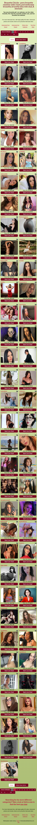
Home (12, 39)
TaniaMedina (4, 630)
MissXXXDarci (23, 500)
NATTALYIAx (22, 738)
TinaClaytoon (4, 304)
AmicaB (3, 130)
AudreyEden (4, 391)
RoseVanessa (4, 761)
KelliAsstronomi (23, 65)
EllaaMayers (4, 412)
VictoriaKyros (22, 369)
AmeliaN (21, 260)
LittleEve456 (4, 435)
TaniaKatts (3, 239)
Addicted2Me (4, 174)
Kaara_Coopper (5, 326)
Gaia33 (2, 477)
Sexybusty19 (4, 673)
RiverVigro (22, 608)
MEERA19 (21, 130)
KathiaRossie (22, 477)
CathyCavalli (4, 608)
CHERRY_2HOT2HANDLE (7, 195)
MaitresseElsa (22, 673)
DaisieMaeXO (22, 717)
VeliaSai (3, 738)
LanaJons (3, 369)
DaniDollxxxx (4, 587)
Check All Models (6, 31)
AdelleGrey (22, 239)
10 (4, 34)
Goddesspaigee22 (5, 43)
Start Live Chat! (9, 62)
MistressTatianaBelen (24, 412)
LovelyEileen (22, 43)
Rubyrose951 (4, 260)
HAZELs (3, 282)
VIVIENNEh (22, 151)
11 (7, 34)
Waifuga (3, 696)
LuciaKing (3, 65)
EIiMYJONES (4, 565)
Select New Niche (21, 39)
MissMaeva (3, 151)
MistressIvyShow (23, 217)
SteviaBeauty (4, 456)
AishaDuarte (22, 696)
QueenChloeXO (23, 195)
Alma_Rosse (22, 304)
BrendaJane (22, 587)
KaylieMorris (22, 86)
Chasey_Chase (23, 174)
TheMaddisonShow (6, 717)
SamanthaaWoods (24, 435)
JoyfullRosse (22, 652)
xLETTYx (3, 217)
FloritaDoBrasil (23, 630)
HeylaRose (22, 326)
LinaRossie (3, 652)
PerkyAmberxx (23, 282)
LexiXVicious (4, 347)
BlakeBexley (22, 565)
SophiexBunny (23, 521)
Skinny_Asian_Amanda (7, 86)
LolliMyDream (4, 108)
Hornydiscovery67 (5, 500)
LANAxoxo (22, 391)
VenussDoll (22, 347)
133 (14, 34)
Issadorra (21, 543)
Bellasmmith (4, 521)
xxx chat (23, 804)
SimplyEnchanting (24, 456)
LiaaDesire (3, 543)
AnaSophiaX (22, 108)
